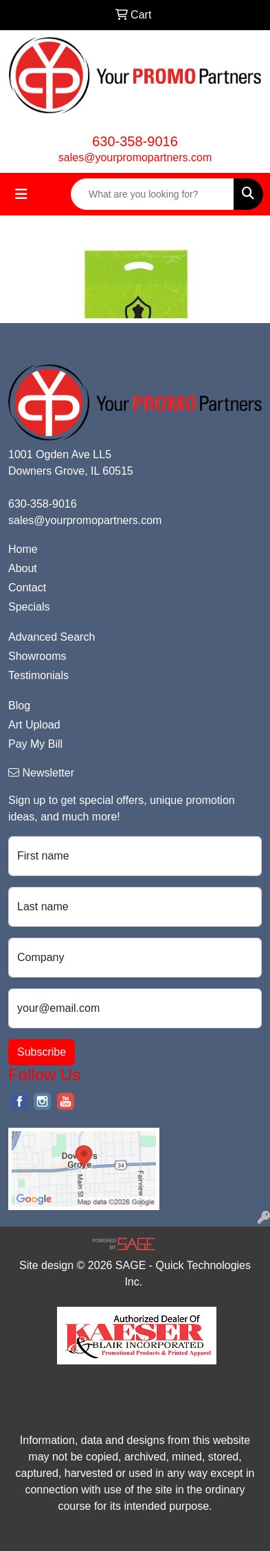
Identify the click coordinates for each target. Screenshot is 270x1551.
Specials (28, 607)
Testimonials (38, 675)
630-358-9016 (135, 141)
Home (23, 549)
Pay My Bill (35, 744)
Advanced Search (51, 637)
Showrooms (37, 656)
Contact (27, 587)
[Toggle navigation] (21, 194)
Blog (19, 705)
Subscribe (41, 1052)
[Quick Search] (152, 194)
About (22, 568)
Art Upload (34, 725)
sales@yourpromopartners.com (135, 157)
